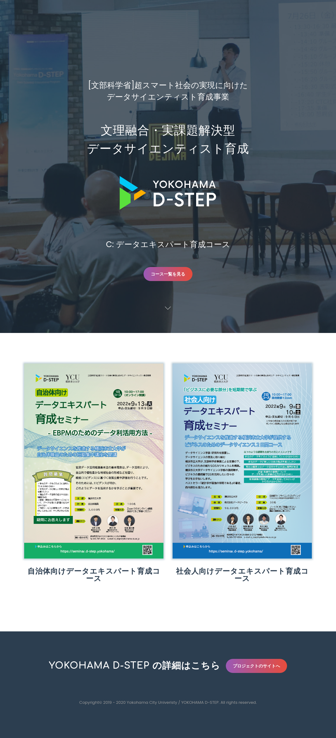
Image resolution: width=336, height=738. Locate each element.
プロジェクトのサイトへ (256, 666)
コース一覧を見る (168, 274)
